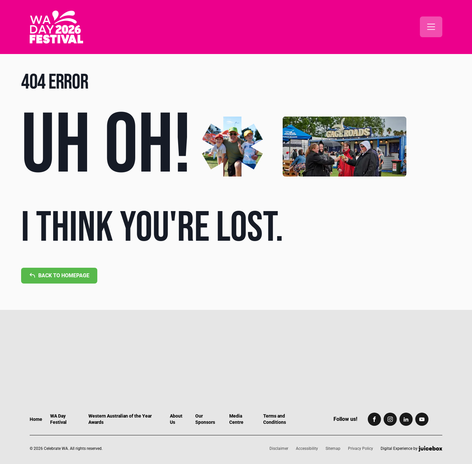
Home (36, 419)
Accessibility (307, 448)
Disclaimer (278, 448)
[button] (431, 26)
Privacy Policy (360, 448)
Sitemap (333, 448)
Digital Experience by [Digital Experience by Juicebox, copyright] (411, 449)
